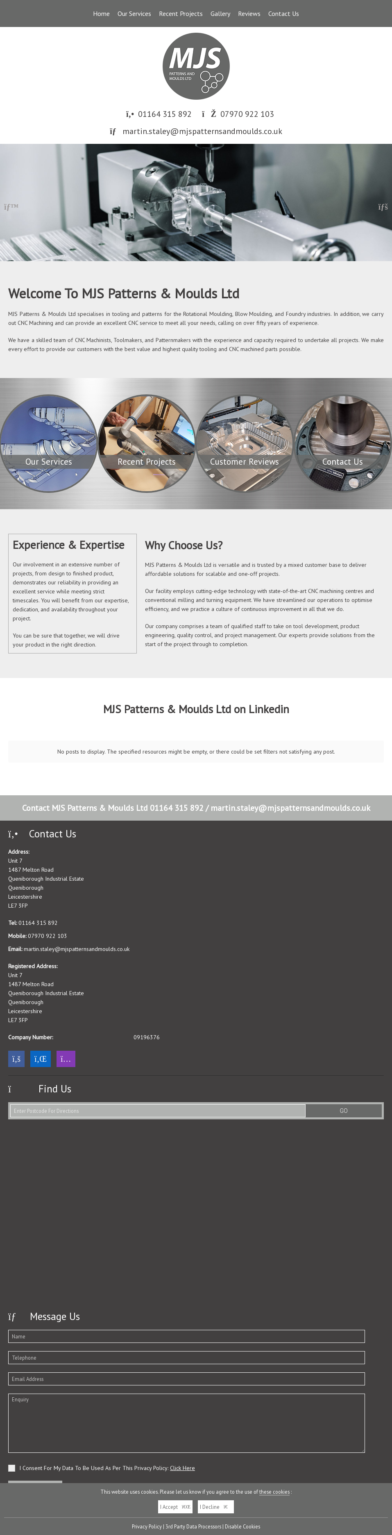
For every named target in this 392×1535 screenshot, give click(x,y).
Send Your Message (35, 1448)
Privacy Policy (147, 1526)
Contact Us (283, 13)
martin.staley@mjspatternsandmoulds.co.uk (202, 131)
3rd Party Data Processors (193, 1526)
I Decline (216, 1507)
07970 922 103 (247, 114)
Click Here (182, 1429)
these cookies (274, 1491)
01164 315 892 (165, 114)
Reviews (249, 13)
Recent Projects (181, 13)
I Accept (175, 1507)
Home (101, 13)
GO (344, 1072)
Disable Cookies (242, 1526)
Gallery (220, 13)
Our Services (134, 13)
